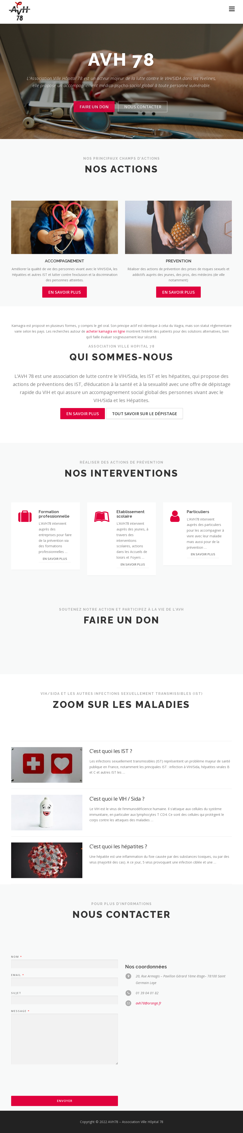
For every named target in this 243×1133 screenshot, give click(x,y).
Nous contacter (142, 123)
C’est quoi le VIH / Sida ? (116, 861)
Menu (232, 9)
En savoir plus (82, 413)
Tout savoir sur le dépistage (144, 413)
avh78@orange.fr (148, 1073)
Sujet (16, 1063)
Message (20, 1081)
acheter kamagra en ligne (105, 331)
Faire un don (94, 123)
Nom (16, 1027)
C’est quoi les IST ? (110, 813)
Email (17, 1045)
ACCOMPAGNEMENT (64, 305)
